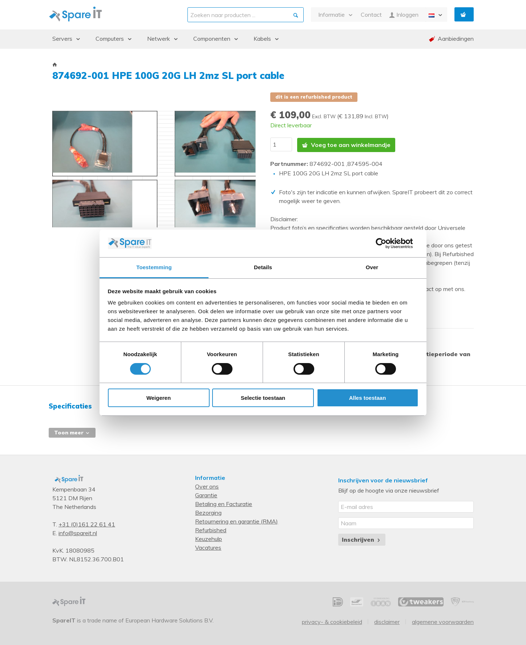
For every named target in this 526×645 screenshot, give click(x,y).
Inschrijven (361, 538)
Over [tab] (372, 267)
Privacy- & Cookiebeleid (332, 620)
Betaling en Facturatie (223, 502)
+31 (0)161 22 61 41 (86, 523)
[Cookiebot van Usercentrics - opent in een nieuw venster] (386, 243)
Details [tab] (263, 267)
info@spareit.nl (77, 531)
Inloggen (403, 15)
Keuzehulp (208, 537)
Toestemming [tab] (154, 267)
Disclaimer (387, 620)
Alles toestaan (367, 398)
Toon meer (72, 431)
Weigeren (158, 398)
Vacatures (208, 546)
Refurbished (210, 529)
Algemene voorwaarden (443, 620)
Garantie (206, 494)
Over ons (207, 485)
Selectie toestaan (263, 398)
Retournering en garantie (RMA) (236, 520)
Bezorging (208, 511)
